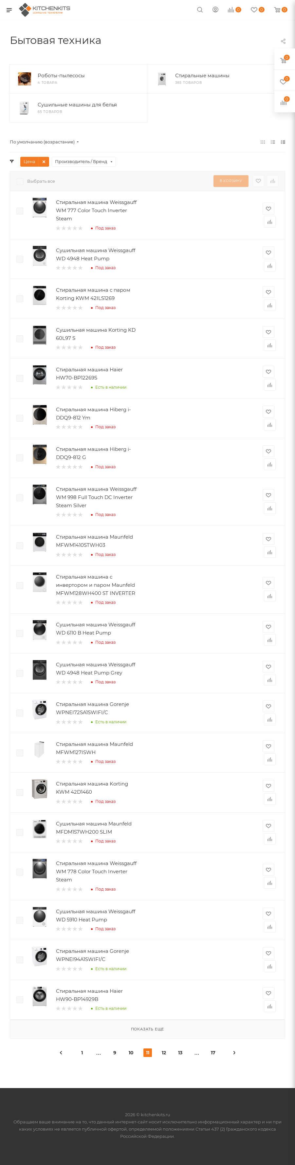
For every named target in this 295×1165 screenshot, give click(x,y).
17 (213, 1053)
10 (131, 1053)
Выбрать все (41, 181)
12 (164, 1053)
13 (180, 1053)
